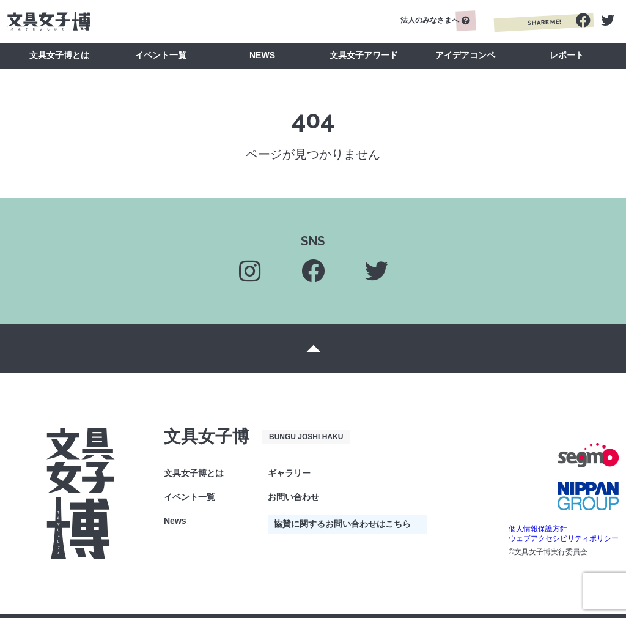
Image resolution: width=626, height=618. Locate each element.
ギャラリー (289, 473)
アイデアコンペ (465, 55)
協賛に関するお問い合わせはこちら (342, 524)
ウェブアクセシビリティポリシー (564, 538)
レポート (567, 55)
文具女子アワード (364, 55)
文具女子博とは (59, 55)
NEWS (262, 55)
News (175, 521)
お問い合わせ (293, 497)
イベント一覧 (160, 55)
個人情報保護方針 (538, 528)
